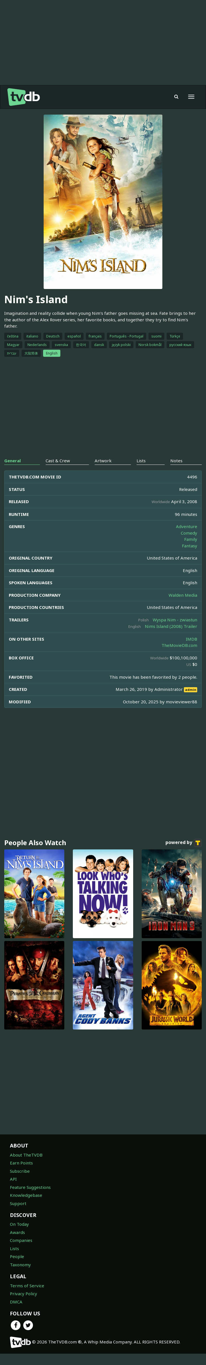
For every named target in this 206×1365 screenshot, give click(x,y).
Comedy (189, 533)
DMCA (16, 1302)
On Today (19, 1224)
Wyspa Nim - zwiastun (175, 620)
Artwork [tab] (103, 460)
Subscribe (20, 1171)
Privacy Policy (23, 1293)
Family (190, 539)
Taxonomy (20, 1264)
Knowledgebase (26, 1195)
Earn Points (21, 1163)
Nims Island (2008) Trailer (171, 626)
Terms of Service (27, 1285)
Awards (17, 1232)
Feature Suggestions (30, 1187)
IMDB (191, 639)
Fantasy (189, 545)
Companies (21, 1240)
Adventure (186, 526)
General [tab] (12, 460)
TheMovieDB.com (179, 645)
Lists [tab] (141, 460)
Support (18, 1203)
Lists (14, 1248)
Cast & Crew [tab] (58, 460)
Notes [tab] (176, 460)
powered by (183, 843)
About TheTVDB (26, 1155)
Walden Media (183, 595)
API (13, 1179)
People (17, 1256)
